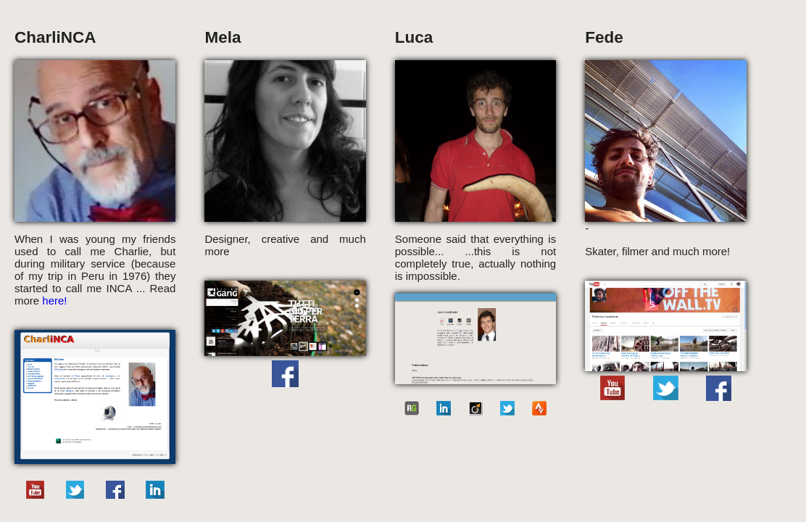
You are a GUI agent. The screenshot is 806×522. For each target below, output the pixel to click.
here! (54, 300)
